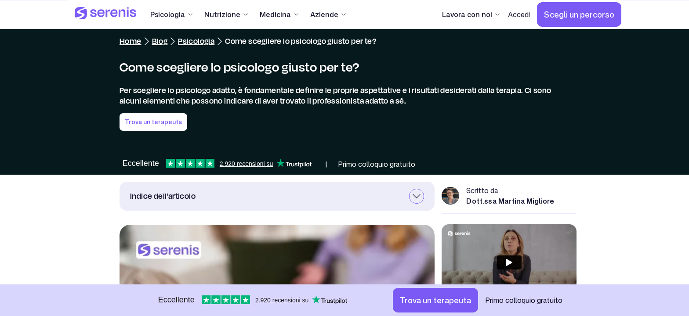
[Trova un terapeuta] (435, 300)
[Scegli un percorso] (579, 14)
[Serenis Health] (105, 14)
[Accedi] (519, 14)
